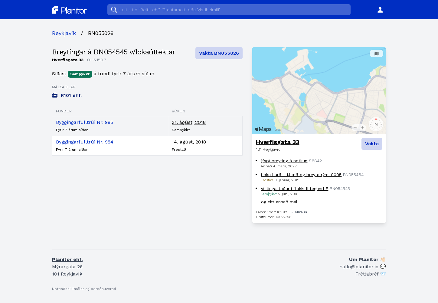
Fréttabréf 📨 (370, 274)
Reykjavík (64, 33)
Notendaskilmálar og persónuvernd (84, 289)
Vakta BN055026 (219, 53)
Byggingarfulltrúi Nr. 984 (84, 142)
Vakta (372, 144)
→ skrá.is (298, 212)
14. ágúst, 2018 (189, 142)
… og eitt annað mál (276, 201)
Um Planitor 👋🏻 (367, 259)
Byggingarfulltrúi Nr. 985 (84, 122)
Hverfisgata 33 (277, 142)
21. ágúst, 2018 (189, 122)
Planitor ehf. (67, 259)
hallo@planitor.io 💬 (362, 266)
